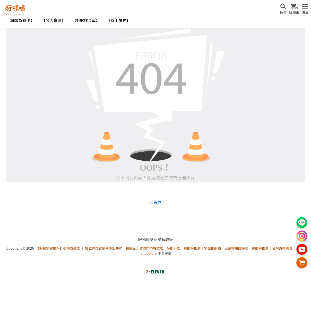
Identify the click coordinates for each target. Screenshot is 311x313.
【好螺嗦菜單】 (86, 20)
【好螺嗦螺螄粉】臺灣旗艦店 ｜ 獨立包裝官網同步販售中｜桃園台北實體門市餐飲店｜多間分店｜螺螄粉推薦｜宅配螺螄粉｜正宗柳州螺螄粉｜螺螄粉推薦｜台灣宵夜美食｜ (166, 248)
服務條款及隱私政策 (155, 239)
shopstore (149, 253)
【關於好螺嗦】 (21, 20)
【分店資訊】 (53, 20)
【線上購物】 (118, 20)
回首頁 (155, 202)
